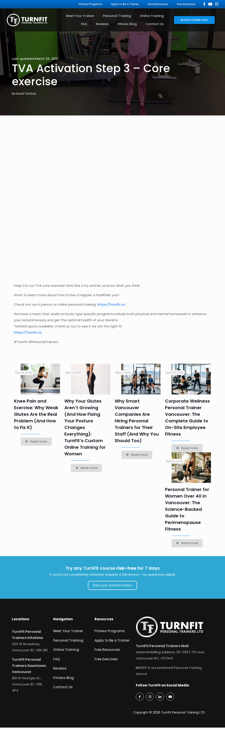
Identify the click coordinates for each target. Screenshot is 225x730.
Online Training (66, 652)
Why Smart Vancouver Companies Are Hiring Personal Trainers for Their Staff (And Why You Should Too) (137, 423)
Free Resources (107, 652)
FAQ (56, 661)
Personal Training (68, 643)
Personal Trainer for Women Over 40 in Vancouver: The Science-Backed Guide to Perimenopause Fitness (187, 512)
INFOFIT (141, 670)
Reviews (60, 670)
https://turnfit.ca (111, 307)
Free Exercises (106, 661)
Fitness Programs (109, 633)
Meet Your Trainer (68, 633)
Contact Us (63, 689)
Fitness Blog (63, 680)
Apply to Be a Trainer (112, 643)
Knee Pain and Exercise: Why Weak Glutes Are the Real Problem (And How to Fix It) (36, 416)
